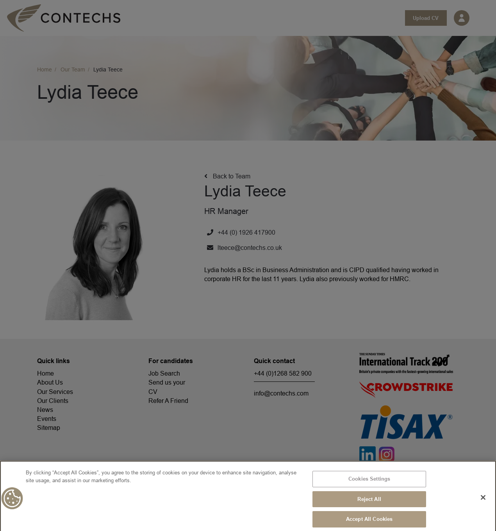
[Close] (483, 500)
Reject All (369, 502)
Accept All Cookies (369, 522)
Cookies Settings (369, 482)
